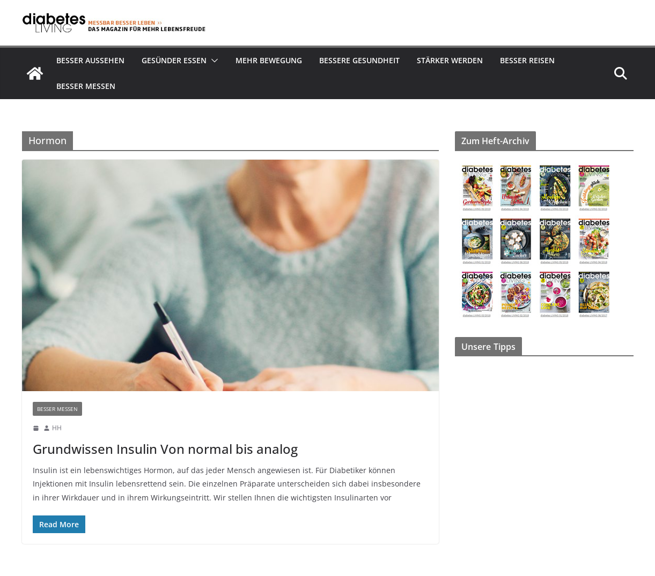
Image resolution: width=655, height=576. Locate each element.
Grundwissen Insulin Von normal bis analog (165, 449)
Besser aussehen (90, 60)
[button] (212, 60)
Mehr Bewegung (268, 60)
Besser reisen (527, 60)
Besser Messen (85, 86)
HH (57, 427)
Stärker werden (450, 60)
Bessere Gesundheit (359, 60)
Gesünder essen (174, 60)
